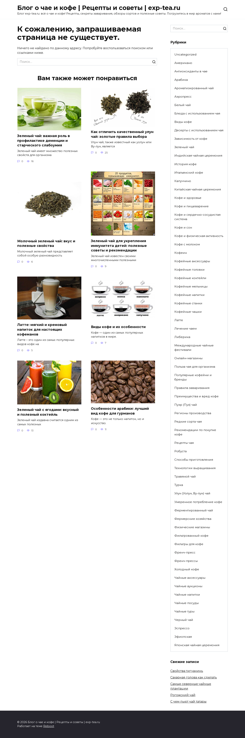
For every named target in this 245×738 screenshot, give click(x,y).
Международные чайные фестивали (194, 348)
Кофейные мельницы (190, 286)
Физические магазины (192, 527)
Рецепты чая (184, 443)
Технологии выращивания (195, 468)
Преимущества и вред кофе (196, 396)
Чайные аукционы (188, 586)
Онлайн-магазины (188, 358)
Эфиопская (183, 636)
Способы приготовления (193, 459)
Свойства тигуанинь (186, 671)
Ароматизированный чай (194, 88)
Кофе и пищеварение (191, 206)
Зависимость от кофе (190, 138)
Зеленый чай (184, 147)
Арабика (181, 80)
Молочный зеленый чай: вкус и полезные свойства (46, 243)
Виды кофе (183, 122)
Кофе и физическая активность (198, 236)
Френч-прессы (186, 561)
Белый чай (182, 105)
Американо (183, 63)
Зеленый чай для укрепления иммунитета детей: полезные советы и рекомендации (119, 245)
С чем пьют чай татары (188, 701)
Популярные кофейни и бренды (193, 377)
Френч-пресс (184, 552)
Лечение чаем (185, 328)
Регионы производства (192, 413)
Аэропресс (183, 96)
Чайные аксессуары (189, 578)
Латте (178, 320)
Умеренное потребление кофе (198, 502)
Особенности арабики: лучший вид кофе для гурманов (120, 411)
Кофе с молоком (187, 244)
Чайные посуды (186, 603)
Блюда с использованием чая (197, 113)
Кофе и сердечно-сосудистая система (197, 217)
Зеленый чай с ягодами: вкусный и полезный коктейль (48, 411)
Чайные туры (184, 611)
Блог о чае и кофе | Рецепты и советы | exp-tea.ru (98, 7)
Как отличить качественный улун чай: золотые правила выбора (122, 134)
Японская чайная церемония (196, 645)
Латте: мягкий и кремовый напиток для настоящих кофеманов (42, 329)
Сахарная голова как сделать (193, 677)
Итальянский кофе (188, 172)
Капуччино (182, 181)
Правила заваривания (191, 388)
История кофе (185, 164)
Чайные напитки (187, 594)
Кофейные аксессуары (192, 261)
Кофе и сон (183, 227)
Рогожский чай (182, 695)
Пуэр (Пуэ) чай (185, 405)
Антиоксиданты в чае (190, 71)
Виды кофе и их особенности (118, 327)
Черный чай (183, 620)
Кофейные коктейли (190, 278)
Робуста (180, 451)
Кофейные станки (188, 303)
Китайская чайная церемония (197, 189)
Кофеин (180, 253)
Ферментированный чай (193, 510)
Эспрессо (181, 628)
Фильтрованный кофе (191, 535)
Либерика (182, 337)
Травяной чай (185, 476)
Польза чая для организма (194, 366)
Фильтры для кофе (188, 544)
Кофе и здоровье (187, 198)
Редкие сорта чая (188, 421)
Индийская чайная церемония (198, 155)
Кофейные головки (189, 269)
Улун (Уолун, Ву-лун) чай (192, 493)
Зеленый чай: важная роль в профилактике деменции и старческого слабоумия (43, 140)
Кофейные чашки (188, 311)
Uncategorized (185, 54)
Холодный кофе (186, 569)
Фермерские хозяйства (192, 519)
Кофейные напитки (189, 295)
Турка (178, 485)
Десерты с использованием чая (198, 130)
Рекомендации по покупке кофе (195, 432)
